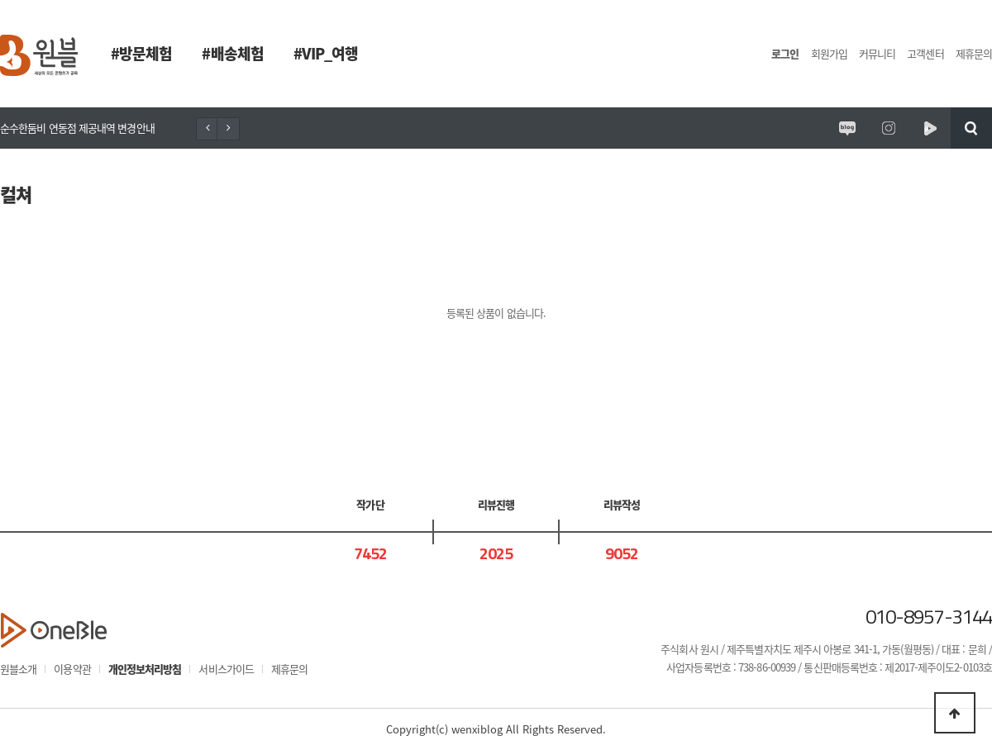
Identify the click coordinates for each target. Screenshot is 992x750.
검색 (971, 128)
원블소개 (18, 668)
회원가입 (829, 53)
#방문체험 (141, 53)
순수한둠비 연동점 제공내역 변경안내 (77, 127)
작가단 (370, 504)
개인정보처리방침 (145, 668)
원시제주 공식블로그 (847, 128)
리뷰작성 (621, 504)
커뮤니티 (877, 53)
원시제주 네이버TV (930, 128)
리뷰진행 (496, 504)
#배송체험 (232, 53)
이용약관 (72, 668)
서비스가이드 (226, 668)
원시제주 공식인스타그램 (888, 128)
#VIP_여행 (326, 53)
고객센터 (925, 53)
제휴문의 (974, 53)
